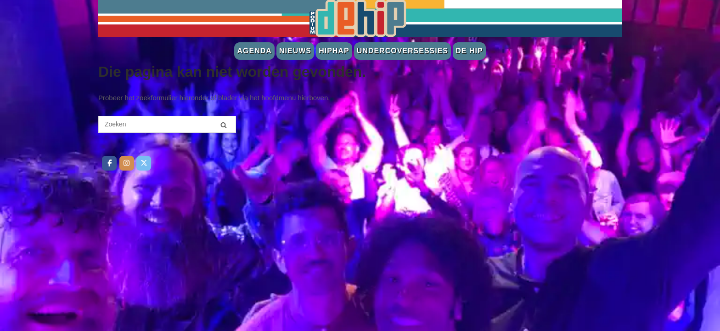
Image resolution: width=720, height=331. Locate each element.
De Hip (469, 51)
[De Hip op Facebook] (109, 163)
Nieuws (295, 51)
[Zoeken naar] (167, 124)
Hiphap (334, 51)
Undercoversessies (402, 51)
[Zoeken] (223, 125)
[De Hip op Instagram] (126, 163)
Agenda (254, 51)
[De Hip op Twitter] (143, 163)
